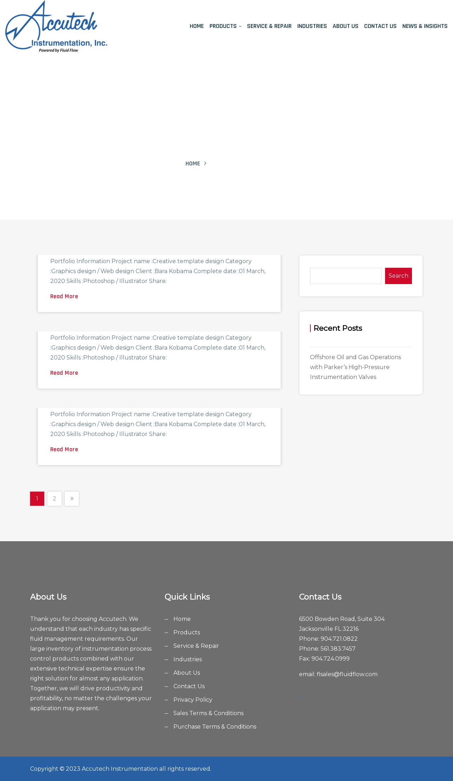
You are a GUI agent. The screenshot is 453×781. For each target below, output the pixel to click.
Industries (312, 26)
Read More (64, 296)
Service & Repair (269, 26)
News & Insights (425, 26)
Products (223, 26)
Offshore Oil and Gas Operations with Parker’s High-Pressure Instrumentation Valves (355, 367)
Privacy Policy (192, 699)
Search (398, 275)
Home (197, 26)
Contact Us (380, 26)
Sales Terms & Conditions (208, 713)
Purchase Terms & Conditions (214, 726)
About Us (346, 26)
